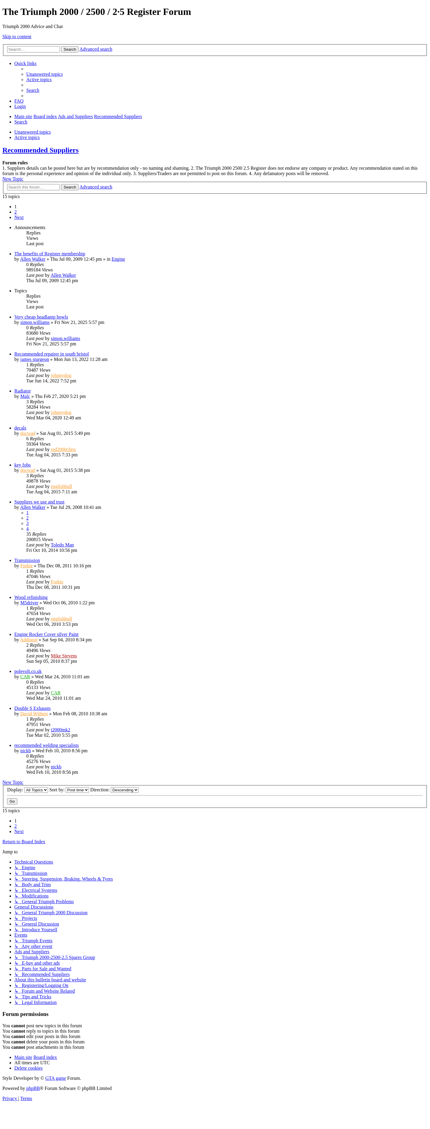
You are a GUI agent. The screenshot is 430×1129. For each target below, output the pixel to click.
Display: (27, 789)
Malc (25, 396)
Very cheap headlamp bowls (41, 316)
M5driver (29, 602)
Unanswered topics (32, 132)
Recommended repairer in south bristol (51, 353)
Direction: (114, 789)
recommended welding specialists (46, 745)
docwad (27, 433)
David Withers (34, 713)
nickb (25, 750)
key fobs (22, 464)
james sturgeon (34, 359)
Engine (118, 259)
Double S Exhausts (32, 708)
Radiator (22, 390)
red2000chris (63, 449)
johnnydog (61, 375)
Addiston (29, 639)
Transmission (27, 560)
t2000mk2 (60, 729)
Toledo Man (62, 544)
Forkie (26, 565)
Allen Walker (32, 259)
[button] (19, 217)
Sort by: (69, 789)
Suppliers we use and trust (39, 501)
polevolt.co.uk (28, 671)
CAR (25, 676)
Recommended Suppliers (40, 150)
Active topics (27, 137)
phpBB (33, 1088)
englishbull (61, 486)
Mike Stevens (64, 655)
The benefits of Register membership (49, 253)
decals (20, 427)
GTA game (55, 1078)
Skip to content (16, 36)
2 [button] (15, 211)
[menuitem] (44, 74)
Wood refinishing (30, 597)
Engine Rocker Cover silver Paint (46, 634)
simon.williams (35, 322)
